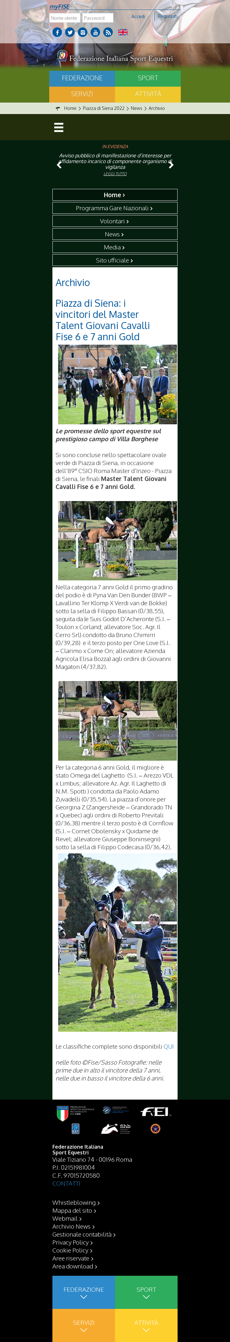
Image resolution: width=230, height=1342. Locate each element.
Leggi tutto (115, 173)
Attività (148, 94)
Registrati (168, 16)
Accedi (138, 16)
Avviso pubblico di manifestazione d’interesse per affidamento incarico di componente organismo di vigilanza (115, 161)
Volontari (112, 221)
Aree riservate (70, 1258)
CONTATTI (66, 1183)
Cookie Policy (70, 1250)
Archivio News (71, 1226)
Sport (148, 78)
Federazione (82, 78)
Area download (72, 1266)
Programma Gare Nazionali (112, 208)
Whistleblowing (74, 1202)
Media (112, 247)
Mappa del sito (72, 1210)
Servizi (82, 94)
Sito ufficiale (112, 260)
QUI (169, 1046)
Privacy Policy (70, 1242)
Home (112, 194)
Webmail (65, 1218)
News (112, 234)
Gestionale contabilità (82, 1234)
